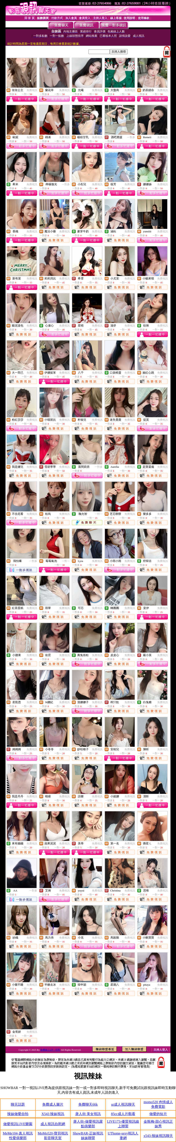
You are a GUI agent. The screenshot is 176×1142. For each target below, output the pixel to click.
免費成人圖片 (52, 1104)
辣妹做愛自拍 (17, 1114)
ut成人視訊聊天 (123, 1104)
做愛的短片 (158, 1114)
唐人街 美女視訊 (88, 1114)
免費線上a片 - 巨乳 (50, 1049)
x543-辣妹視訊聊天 (158, 1136)
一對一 (99, 513)
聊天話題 (18, 1104)
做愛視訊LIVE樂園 (17, 1124)
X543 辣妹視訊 (53, 1114)
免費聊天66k (88, 1104)
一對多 (131, 137)
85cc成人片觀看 (123, 1114)
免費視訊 (32, 90)
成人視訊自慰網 (52, 1124)
